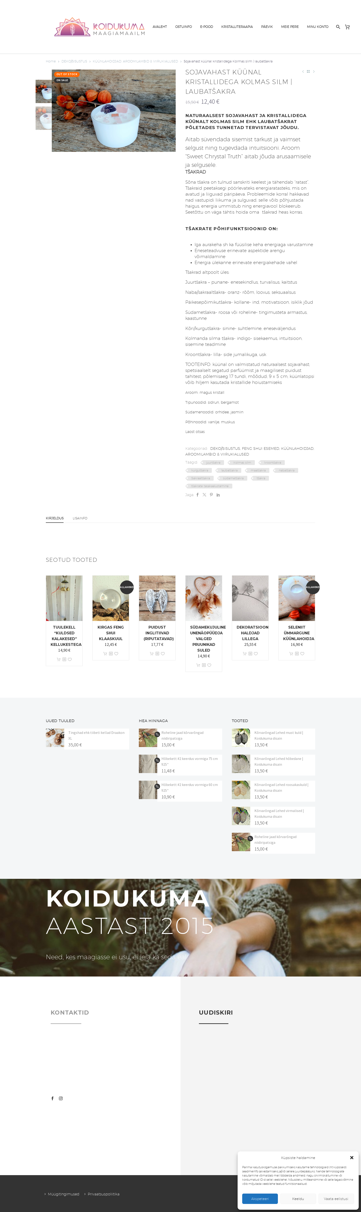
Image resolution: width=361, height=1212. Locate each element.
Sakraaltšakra (200, 478)
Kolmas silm (242, 462)
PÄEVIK (267, 27)
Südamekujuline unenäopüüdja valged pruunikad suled (208, 639)
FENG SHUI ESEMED (260, 448)
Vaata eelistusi (336, 1199)
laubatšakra (229, 470)
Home (51, 61)
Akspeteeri (260, 1199)
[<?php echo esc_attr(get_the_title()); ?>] (64, 659)
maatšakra (258, 470)
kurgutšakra (199, 470)
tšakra (261, 478)
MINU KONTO (317, 27)
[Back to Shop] (308, 71)
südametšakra (233, 478)
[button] (351, 1157)
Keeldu (298, 1199)
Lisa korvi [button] (59, 659)
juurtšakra (213, 462)
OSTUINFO (183, 27)
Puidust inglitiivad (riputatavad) (159, 633)
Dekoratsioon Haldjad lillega (252, 633)
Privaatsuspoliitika (103, 1194)
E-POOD (206, 27)
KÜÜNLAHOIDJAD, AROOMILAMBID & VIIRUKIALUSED (135, 61)
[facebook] (52, 1098)
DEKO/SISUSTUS (74, 61)
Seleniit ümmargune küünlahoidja (298, 633)
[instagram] (61, 1098)
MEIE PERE (290, 27)
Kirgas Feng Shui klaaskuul (111, 633)
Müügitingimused (63, 1194)
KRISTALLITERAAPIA (237, 27)
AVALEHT (160, 27)
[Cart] (349, 27)
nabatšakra (286, 470)
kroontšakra (272, 462)
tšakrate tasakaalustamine (210, 486)
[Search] (337, 27)
